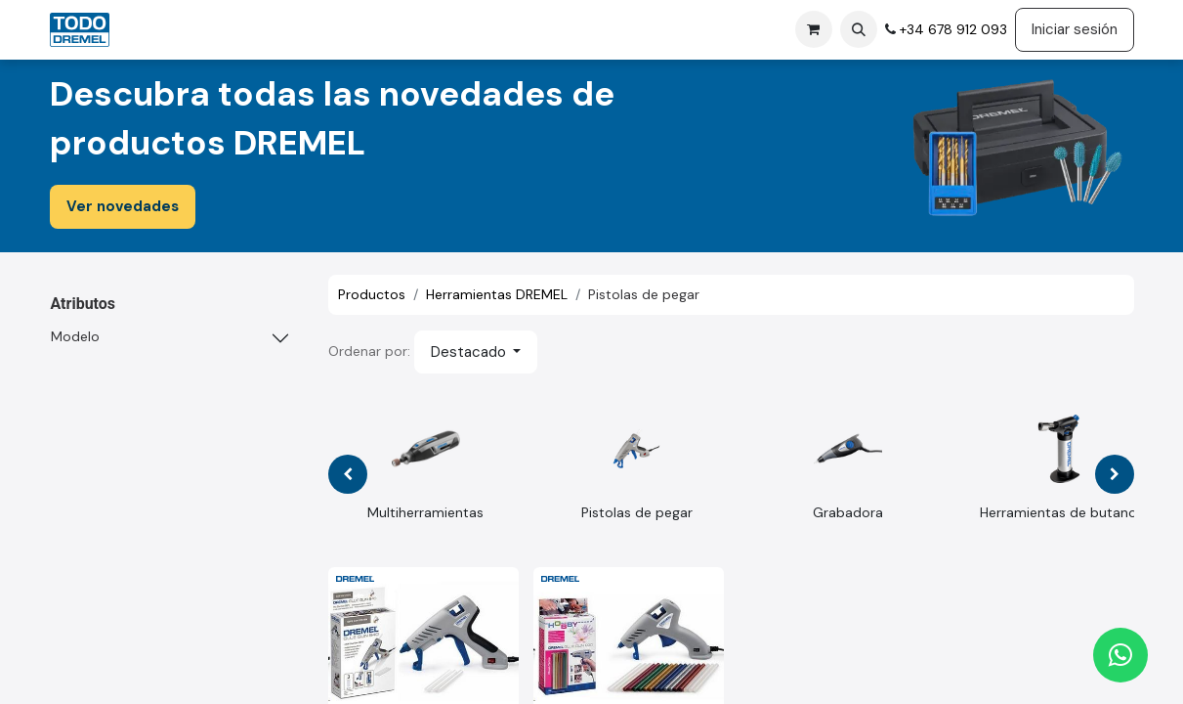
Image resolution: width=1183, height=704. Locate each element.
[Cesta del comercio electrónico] (813, 29)
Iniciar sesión (1075, 29)
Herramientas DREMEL (497, 294)
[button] (858, 29)
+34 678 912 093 (951, 29)
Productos (371, 294)
